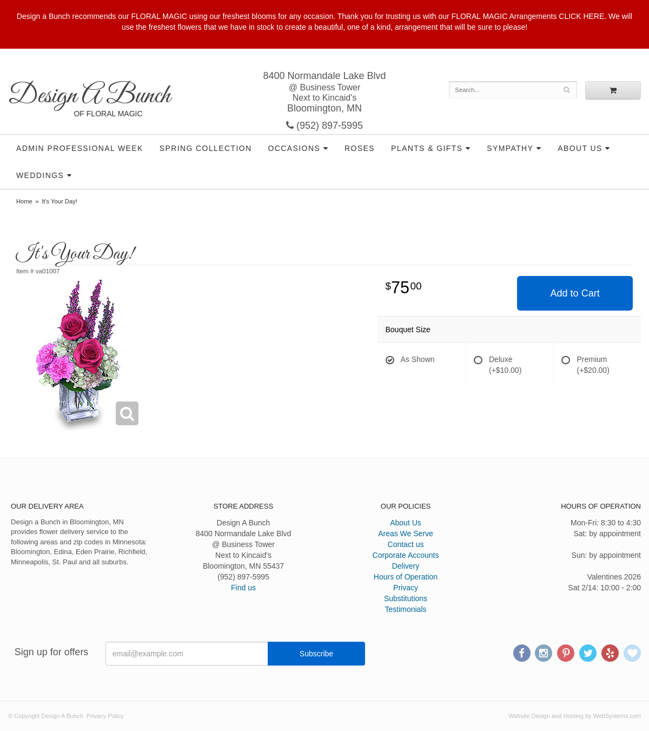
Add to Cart (575, 293)
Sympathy (510, 148)
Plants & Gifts (426, 148)
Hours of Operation (406, 576)
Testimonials (405, 609)
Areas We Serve (405, 533)
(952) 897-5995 (324, 125)
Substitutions (405, 598)
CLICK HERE (581, 16)
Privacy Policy (105, 716)
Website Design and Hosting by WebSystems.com (574, 716)
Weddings (40, 175)
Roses (360, 148)
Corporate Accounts (406, 555)
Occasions (294, 148)
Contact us (406, 544)
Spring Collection (206, 148)
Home (24, 201)
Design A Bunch (89, 96)
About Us (580, 148)
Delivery (406, 566)
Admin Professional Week (79, 148)
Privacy (405, 587)
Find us (243, 587)
